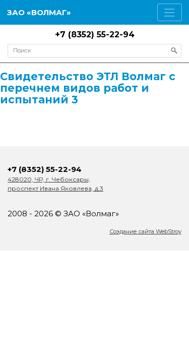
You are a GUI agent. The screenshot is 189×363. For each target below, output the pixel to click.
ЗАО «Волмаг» (39, 12)
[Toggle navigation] (169, 12)
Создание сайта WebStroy (145, 231)
